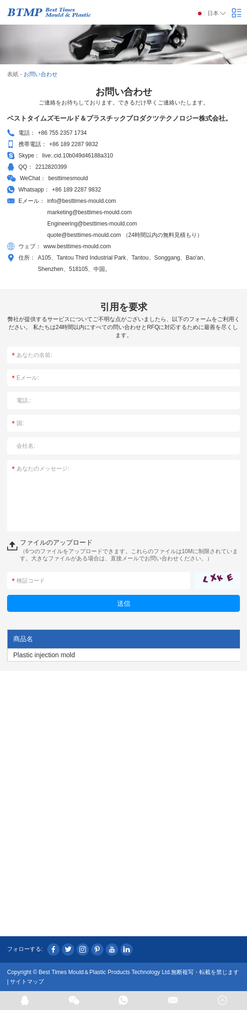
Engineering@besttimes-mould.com (92, 223)
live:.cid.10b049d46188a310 (77, 155)
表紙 (12, 74)
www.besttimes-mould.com (77, 246)
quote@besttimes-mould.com (85, 235)
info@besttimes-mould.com (81, 201)
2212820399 (51, 167)
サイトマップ (27, 981)
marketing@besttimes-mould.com (89, 212)
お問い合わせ (41, 74)
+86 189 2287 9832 (76, 189)
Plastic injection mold (44, 655)
